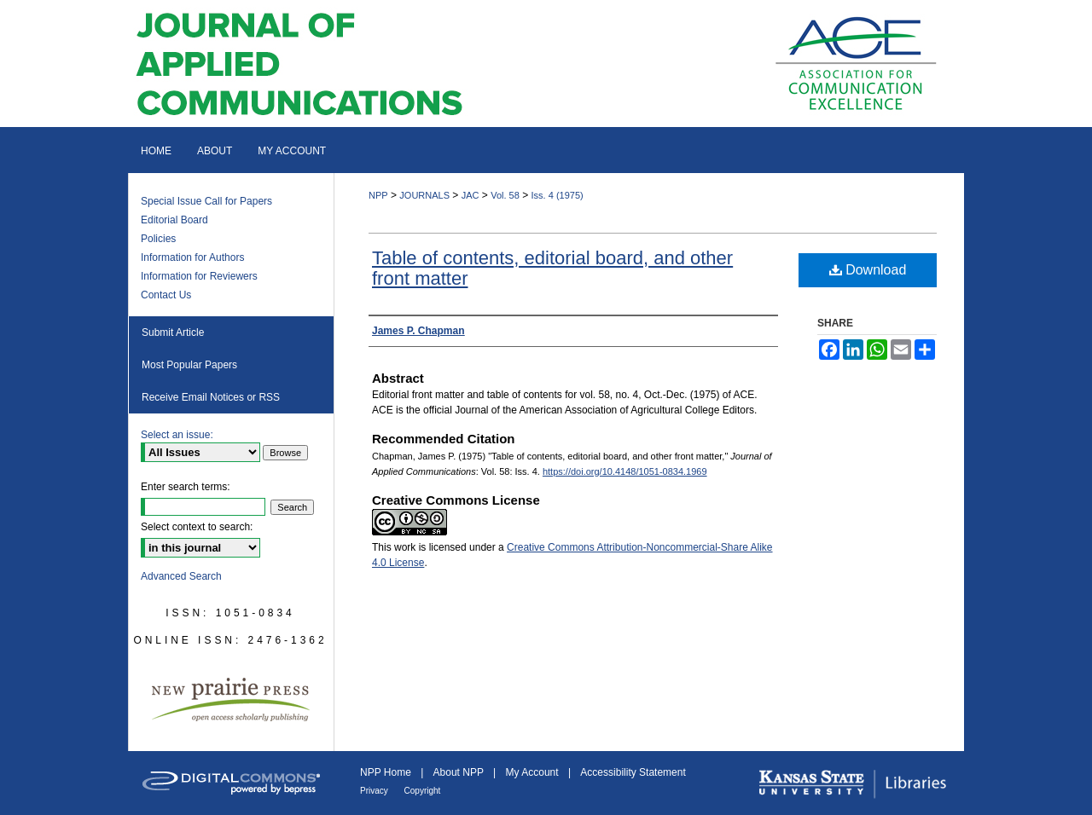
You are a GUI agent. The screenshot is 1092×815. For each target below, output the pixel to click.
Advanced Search (181, 576)
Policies (158, 239)
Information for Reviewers (199, 276)
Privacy (375, 790)
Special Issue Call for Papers (206, 201)
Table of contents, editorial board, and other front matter (552, 268)
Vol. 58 (505, 195)
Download (868, 270)
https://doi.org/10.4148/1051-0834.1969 (625, 471)
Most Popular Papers (189, 365)
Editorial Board (174, 220)
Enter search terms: (185, 487)
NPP (378, 195)
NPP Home (387, 772)
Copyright (422, 790)
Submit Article (173, 332)
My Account (533, 772)
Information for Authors (192, 257)
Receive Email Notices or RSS (211, 397)
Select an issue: (177, 435)
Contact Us (166, 295)
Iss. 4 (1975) (557, 195)
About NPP (459, 772)
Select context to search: (197, 527)
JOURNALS (424, 195)
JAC (470, 195)
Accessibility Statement (632, 772)
